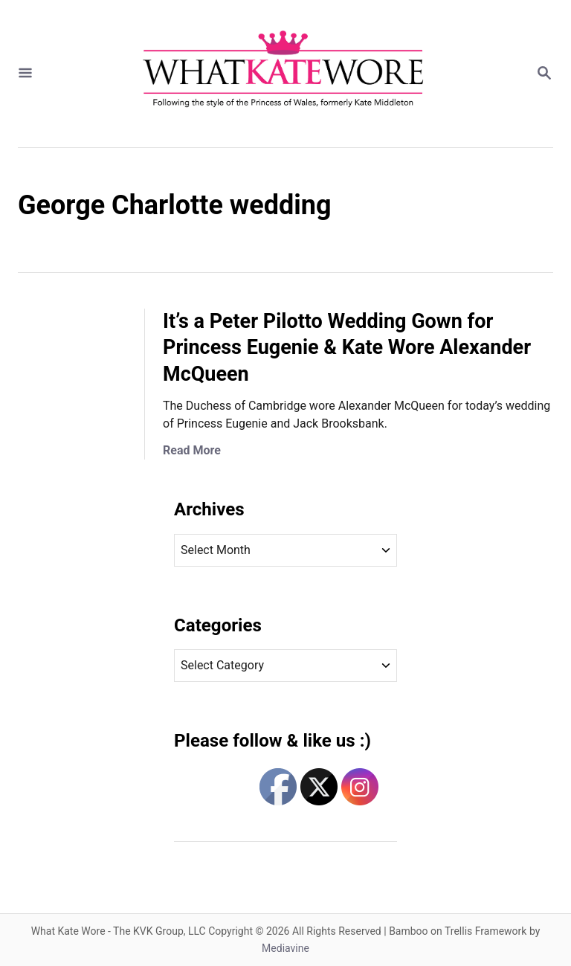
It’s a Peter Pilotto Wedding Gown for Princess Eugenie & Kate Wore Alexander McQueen (347, 348)
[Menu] (25, 74)
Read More (192, 450)
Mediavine (285, 948)
